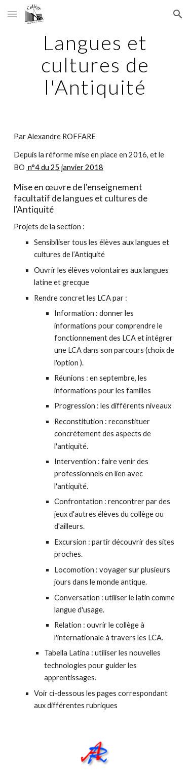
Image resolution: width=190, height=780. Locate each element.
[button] (12, 14)
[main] (95, 64)
